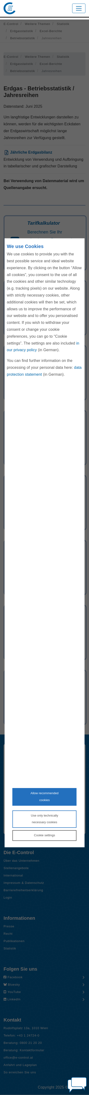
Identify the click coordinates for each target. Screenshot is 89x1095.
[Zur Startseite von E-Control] (9, 8)
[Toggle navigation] (78, 8)
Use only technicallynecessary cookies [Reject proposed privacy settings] (44, 819)
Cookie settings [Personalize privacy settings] (44, 835)
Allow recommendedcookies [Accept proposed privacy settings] (45, 796)
